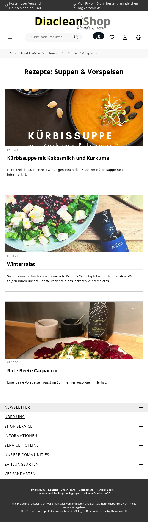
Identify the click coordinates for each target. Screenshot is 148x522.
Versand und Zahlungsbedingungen (59, 493)
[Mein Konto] (125, 37)
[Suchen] (76, 37)
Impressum (38, 489)
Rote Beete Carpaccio (32, 370)
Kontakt (53, 489)
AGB (107, 493)
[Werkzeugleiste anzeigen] (98, 35)
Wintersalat (21, 264)
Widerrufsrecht (93, 493)
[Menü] (10, 37)
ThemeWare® (119, 511)
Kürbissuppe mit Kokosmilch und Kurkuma (58, 158)
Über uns (15, 416)
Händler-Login (105, 489)
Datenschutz (86, 489)
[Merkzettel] (111, 37)
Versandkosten (75, 503)
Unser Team (68, 489)
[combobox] (48, 37)
